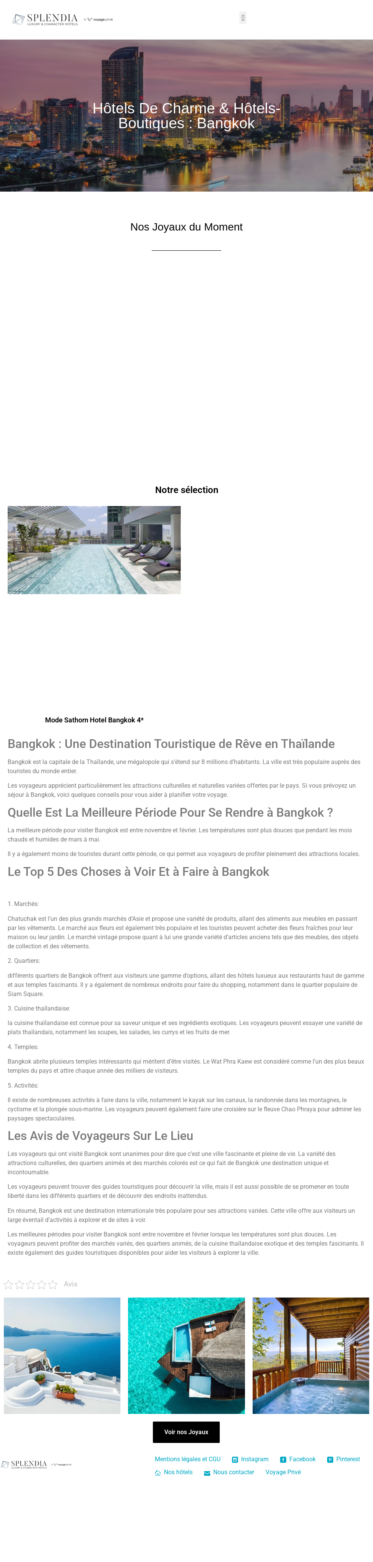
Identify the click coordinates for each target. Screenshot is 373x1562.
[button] (243, 17)
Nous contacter (229, 1472)
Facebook (298, 1459)
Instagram (250, 1459)
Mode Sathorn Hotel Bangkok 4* (94, 720)
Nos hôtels (174, 1472)
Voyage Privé (283, 1472)
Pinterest (343, 1459)
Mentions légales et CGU (188, 1459)
